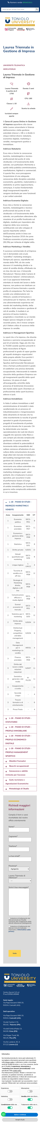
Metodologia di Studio (19, 788)
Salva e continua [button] (20, 1115)
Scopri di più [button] (20, 1119)
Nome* (19, 828)
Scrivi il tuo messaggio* (19, 901)
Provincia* (19, 868)
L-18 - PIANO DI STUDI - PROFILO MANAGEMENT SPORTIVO (18, 752)
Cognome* (20, 838)
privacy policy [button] (9, 1062)
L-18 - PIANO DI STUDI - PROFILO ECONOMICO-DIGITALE (18, 740)
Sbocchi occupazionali (19, 766)
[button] (20, 505)
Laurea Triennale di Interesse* (20, 879)
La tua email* (20, 857)
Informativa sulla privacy (20, 931)
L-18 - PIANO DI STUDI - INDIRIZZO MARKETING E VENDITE (18, 506)
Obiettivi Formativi (17, 761)
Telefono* (19, 848)
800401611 (27, 2)
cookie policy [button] (17, 1070)
